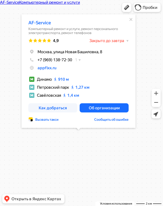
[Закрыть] (131, 19)
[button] (126, 7)
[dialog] (78, 71)
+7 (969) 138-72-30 (50, 60)
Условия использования (116, 203)
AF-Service (39, 22)
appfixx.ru (47, 68)
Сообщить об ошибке (111, 120)
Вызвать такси (46, 120)
